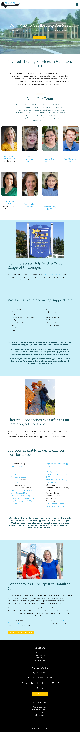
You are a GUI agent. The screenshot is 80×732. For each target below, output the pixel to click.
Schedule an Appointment (21, 632)
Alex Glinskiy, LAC (70, 160)
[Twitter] (53, 683)
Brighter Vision (45, 728)
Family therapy (17, 466)
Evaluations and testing (20, 496)
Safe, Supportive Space (55, 504)
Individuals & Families (40, 710)
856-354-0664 (41, 673)
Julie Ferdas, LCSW (9, 202)
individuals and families (52, 274)
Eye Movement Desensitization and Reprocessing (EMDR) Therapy (23, 501)
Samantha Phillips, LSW (49, 160)
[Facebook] (37, 683)
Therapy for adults (18, 477)
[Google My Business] (37, 688)
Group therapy (17, 474)
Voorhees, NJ (40, 655)
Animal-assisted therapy (20, 493)
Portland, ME (40, 660)
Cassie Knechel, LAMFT (29, 158)
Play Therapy (51, 482)
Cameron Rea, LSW (49, 207)
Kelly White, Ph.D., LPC (29, 205)
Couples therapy (17, 469)
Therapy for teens (18, 482)
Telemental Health (40, 707)
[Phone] (27, 683)
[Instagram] (42, 683)
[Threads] (42, 688)
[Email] (22, 683)
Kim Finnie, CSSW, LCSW (9, 157)
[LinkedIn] (48, 683)
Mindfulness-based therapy (56, 480)
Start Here (39, 37)
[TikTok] (58, 683)
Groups (40, 712)
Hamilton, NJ (40, 652)
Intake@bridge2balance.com (41, 677)
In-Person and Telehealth (55, 506)
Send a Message (40, 694)
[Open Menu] (77, 4)
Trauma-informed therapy (21, 490)
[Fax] (32, 683)
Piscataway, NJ (40, 658)
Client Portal (40, 715)
